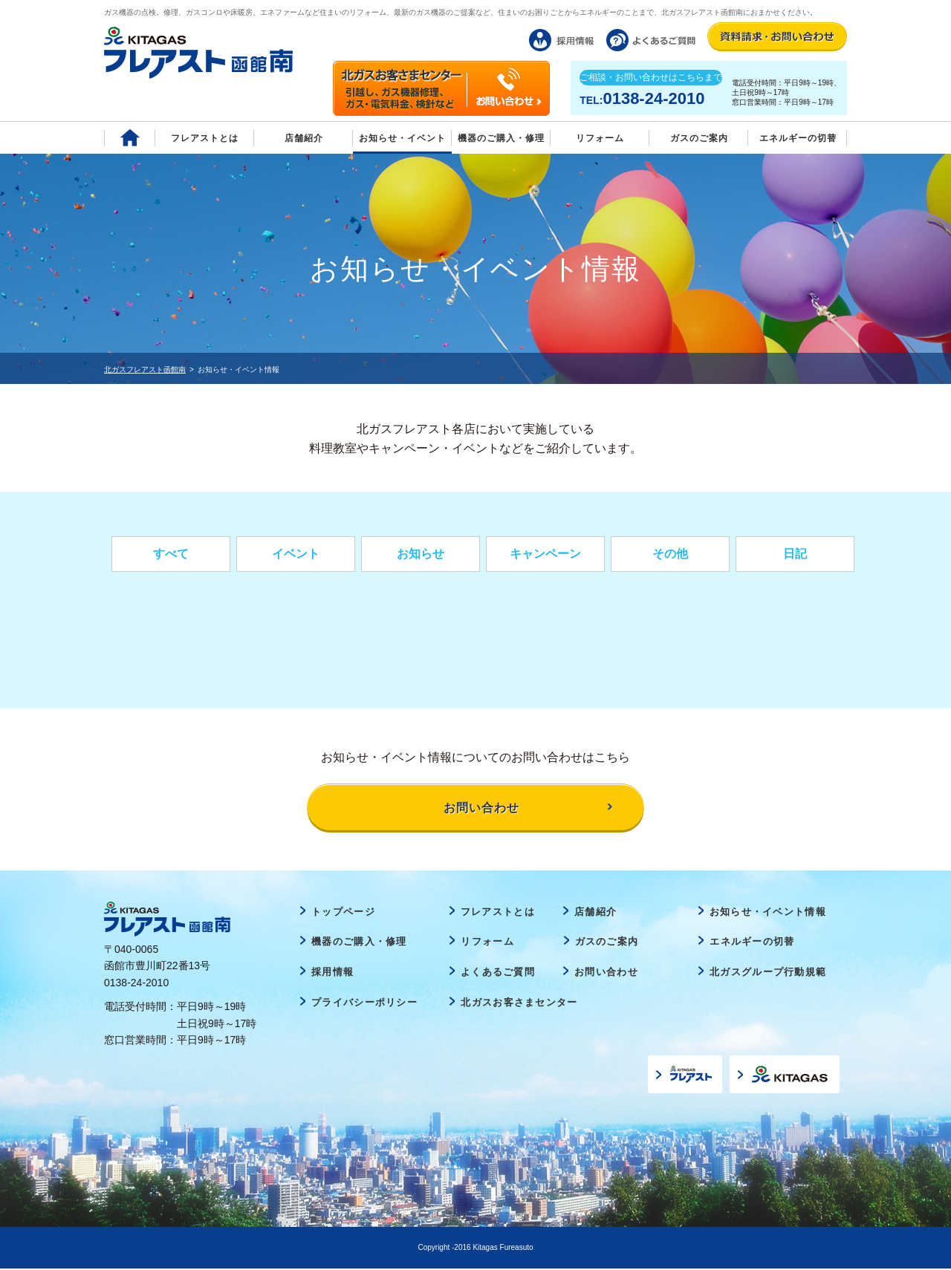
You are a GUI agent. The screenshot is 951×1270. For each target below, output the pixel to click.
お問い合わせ (606, 972)
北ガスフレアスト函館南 (145, 369)
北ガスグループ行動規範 (768, 972)
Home (129, 138)
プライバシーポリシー (364, 1003)
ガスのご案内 (607, 942)
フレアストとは (204, 138)
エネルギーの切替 (798, 138)
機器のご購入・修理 (501, 138)
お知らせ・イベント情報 (768, 912)
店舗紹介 (304, 138)
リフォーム (600, 138)
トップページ (343, 912)
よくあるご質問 (498, 972)
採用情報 (332, 972)
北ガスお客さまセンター (519, 1003)
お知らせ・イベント (402, 138)
